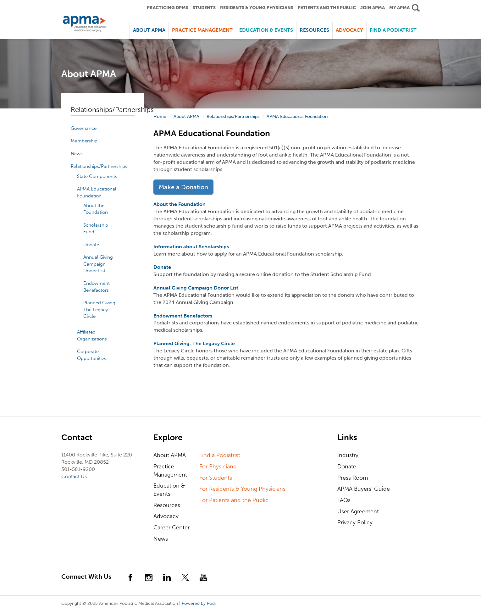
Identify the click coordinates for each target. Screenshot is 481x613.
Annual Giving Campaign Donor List (98, 263)
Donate (91, 244)
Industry (347, 455)
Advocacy (166, 516)
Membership (84, 141)
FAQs (344, 500)
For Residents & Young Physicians (242, 488)
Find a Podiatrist (393, 30)
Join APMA (372, 7)
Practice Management (170, 470)
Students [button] (204, 7)
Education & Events (169, 489)
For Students (215, 477)
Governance (84, 128)
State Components (97, 176)
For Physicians (217, 466)
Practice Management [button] (202, 30)
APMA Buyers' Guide (363, 488)
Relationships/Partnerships (99, 166)
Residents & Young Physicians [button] (256, 7)
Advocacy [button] (349, 30)
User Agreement (358, 511)
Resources (166, 505)
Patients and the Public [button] (327, 7)
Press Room (352, 477)
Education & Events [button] (266, 30)
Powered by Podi (199, 603)
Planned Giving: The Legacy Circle (100, 309)
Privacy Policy (355, 522)
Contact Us (74, 476)
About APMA (169, 455)
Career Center (171, 527)
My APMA (399, 7)
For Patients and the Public (233, 500)
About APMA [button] (149, 30)
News (77, 154)
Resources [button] (314, 30)
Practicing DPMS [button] (167, 7)
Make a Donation (183, 187)
